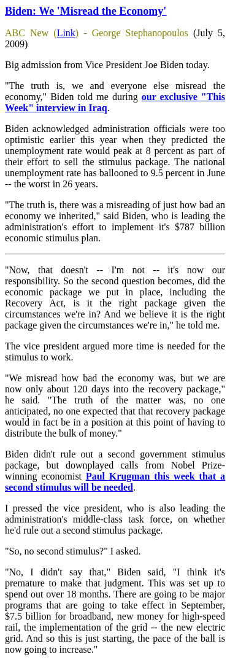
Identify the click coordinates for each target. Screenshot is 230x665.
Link (66, 33)
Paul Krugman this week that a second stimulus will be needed (115, 481)
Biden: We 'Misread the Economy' (85, 11)
